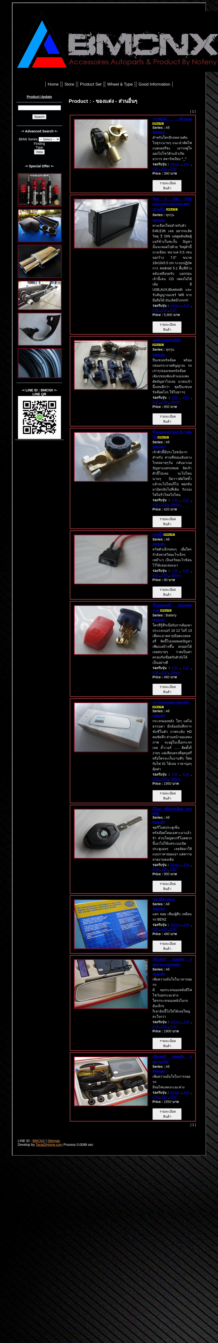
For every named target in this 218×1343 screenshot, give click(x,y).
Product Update (39, 97)
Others (175, 164)
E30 (173, 169)
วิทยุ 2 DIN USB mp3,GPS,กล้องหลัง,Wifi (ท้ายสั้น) (172, 204)
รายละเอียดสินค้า (167, 185)
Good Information (154, 84)
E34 (164, 169)
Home (53, 84)
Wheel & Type (120, 84)
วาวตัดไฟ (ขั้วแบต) (172, 119)
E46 (187, 164)
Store (69, 84)
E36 (155, 169)
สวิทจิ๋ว (157, 535)
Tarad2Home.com (49, 1145)
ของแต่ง (158, 132)
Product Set (91, 84)
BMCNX (39, 1141)
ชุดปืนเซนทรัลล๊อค (166, 340)
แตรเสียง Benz (163, 899)
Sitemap (54, 1141)
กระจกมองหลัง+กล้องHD (170, 702)
